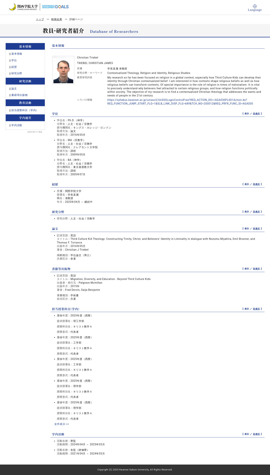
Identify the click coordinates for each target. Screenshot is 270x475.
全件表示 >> (61, 424)
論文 (14, 88)
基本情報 (16, 53)
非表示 (256, 113)
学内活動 (16, 125)
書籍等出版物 (19, 94)
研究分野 (16, 73)
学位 (14, 60)
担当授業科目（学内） (25, 110)
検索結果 (56, 19)
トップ (40, 19)
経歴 (14, 66)
